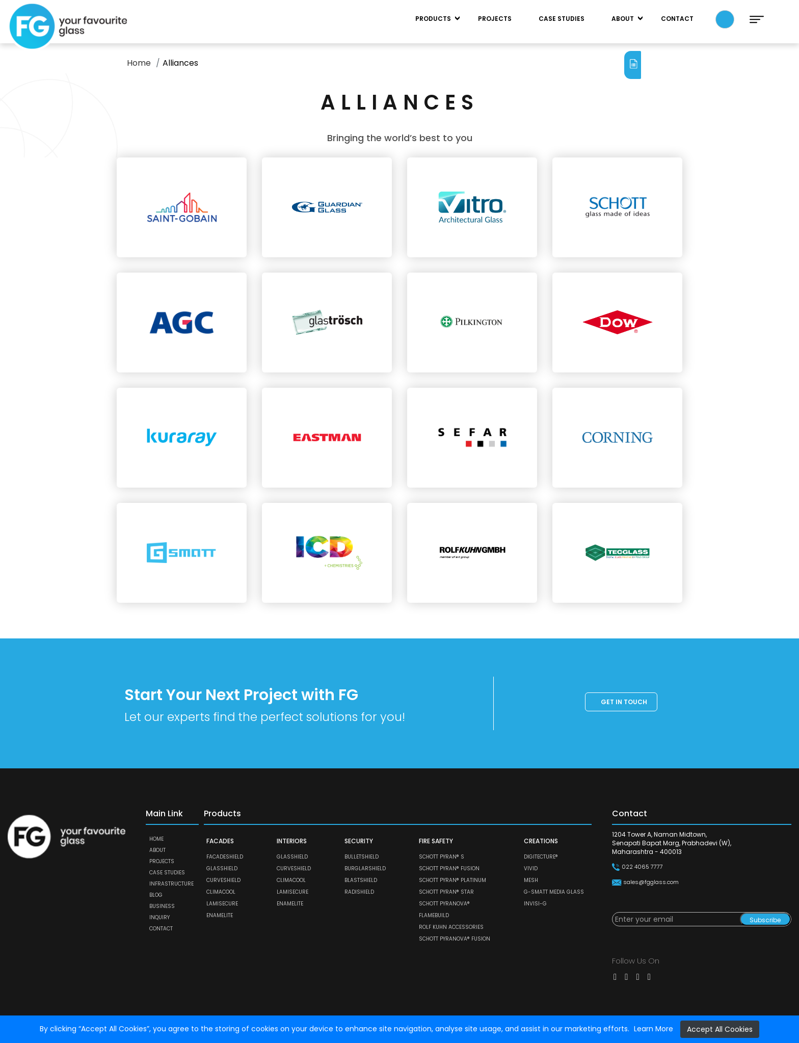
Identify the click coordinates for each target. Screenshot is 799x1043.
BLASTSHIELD (360, 880)
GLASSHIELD (221, 868)
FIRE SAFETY (436, 841)
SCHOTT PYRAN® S (441, 857)
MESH (531, 880)
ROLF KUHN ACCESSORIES (451, 927)
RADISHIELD (359, 892)
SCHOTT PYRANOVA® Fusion (454, 939)
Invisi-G (535, 903)
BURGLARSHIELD (365, 868)
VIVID (531, 868)
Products (433, 18)
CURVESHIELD (223, 880)
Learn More (653, 1029)
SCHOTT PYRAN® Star (446, 892)
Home (139, 63)
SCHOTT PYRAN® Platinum (452, 880)
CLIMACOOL (220, 892)
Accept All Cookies (720, 1029)
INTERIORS (292, 841)
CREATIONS (541, 841)
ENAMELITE (219, 915)
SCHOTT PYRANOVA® (444, 903)
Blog (156, 895)
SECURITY (358, 841)
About (622, 18)
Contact (677, 18)
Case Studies (561, 18)
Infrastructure (171, 884)
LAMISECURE (222, 903)
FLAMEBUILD (434, 915)
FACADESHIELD (224, 857)
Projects (495, 18)
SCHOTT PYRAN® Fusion (449, 868)
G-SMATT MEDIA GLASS (554, 892)
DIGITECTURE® (541, 857)
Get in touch (624, 702)
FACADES (220, 841)
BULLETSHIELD (361, 857)
